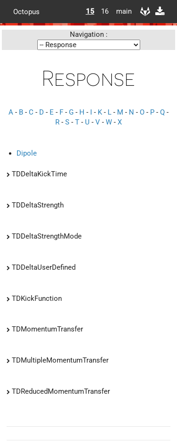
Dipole (27, 153)
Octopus (26, 11)
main (120, 11)
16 (105, 11)
